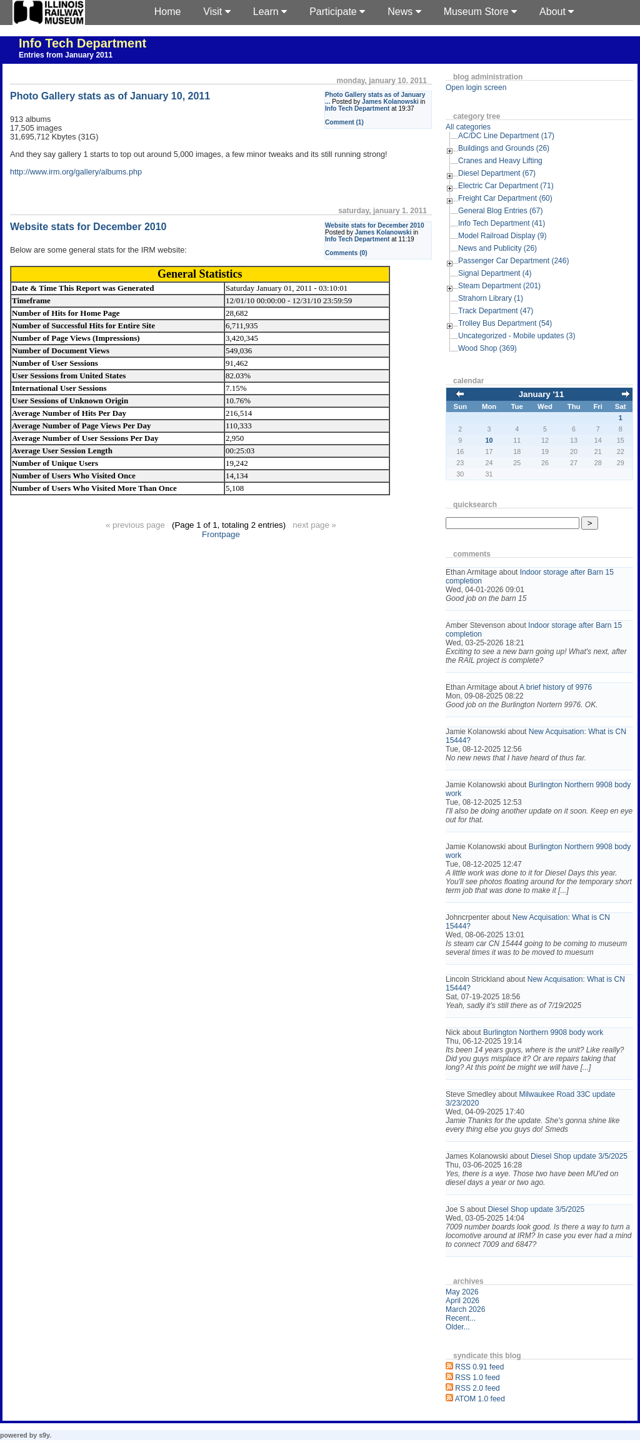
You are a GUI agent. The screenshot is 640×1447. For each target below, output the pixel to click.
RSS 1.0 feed (477, 1377)
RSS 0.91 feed (479, 1367)
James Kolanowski (390, 101)
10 (489, 440)
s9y (44, 1435)
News (404, 11)
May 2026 (462, 1292)
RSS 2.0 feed (477, 1388)
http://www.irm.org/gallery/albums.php (76, 172)
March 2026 (465, 1309)
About (556, 11)
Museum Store (480, 11)
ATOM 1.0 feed (480, 1398)
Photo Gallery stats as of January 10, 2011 (110, 96)
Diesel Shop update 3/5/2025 (579, 1156)
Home (167, 11)
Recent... (461, 1318)
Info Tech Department (82, 43)
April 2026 (462, 1300)
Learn (270, 11)
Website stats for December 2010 (374, 225)
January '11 (541, 394)
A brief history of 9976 (555, 687)
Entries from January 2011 (65, 55)
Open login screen (476, 87)
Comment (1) (344, 122)
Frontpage (221, 534)
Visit (216, 11)
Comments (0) (346, 253)
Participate (337, 11)
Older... (458, 1327)
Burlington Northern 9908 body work (543, 1032)
